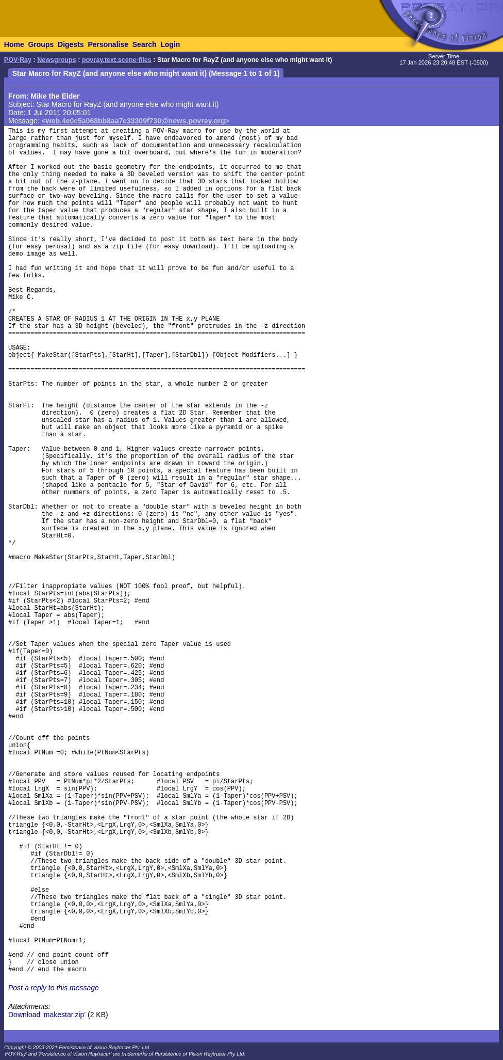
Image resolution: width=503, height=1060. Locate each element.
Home (14, 44)
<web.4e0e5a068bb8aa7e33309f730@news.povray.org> (135, 121)
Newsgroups (56, 60)
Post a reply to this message (53, 988)
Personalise (108, 44)
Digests (71, 44)
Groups (41, 44)
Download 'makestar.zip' (47, 1014)
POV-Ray (17, 60)
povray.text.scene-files (117, 60)
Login (170, 44)
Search (144, 44)
